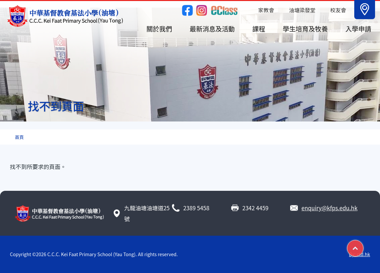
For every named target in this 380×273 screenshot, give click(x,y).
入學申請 (358, 28)
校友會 (338, 10)
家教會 (266, 10)
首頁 (19, 137)
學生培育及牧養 (305, 28)
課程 (258, 28)
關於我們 (159, 28)
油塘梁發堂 (302, 10)
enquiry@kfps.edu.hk (329, 208)
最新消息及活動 (212, 28)
